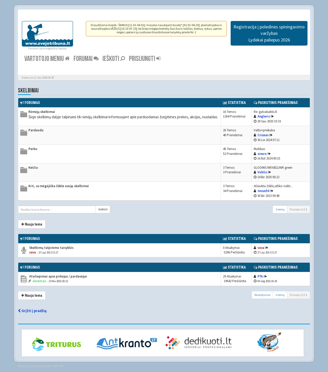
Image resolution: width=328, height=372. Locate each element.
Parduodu (35, 130)
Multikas (259, 149)
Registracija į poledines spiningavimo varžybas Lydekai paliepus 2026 (269, 33)
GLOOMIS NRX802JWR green (273, 167)
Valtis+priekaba (264, 130)
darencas (39, 281)
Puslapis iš (298, 209)
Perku (32, 149)
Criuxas (263, 135)
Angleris (264, 116)
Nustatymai (262, 295)
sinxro (262, 154)
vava (32, 252)
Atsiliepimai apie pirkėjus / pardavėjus (57, 276)
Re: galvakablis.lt (265, 112)
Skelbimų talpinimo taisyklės (51, 248)
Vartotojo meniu (47, 59)
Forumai (86, 59)
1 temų (280, 209)
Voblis (262, 172)
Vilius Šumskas (34, 366)
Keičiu (33, 167)
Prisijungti (144, 59)
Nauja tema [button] (31, 224)
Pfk (260, 276)
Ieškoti (113, 59)
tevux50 (263, 191)
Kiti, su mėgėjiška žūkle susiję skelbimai (58, 186)
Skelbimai (28, 90)
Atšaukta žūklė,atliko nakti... (273, 186)
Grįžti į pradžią (32, 310)
